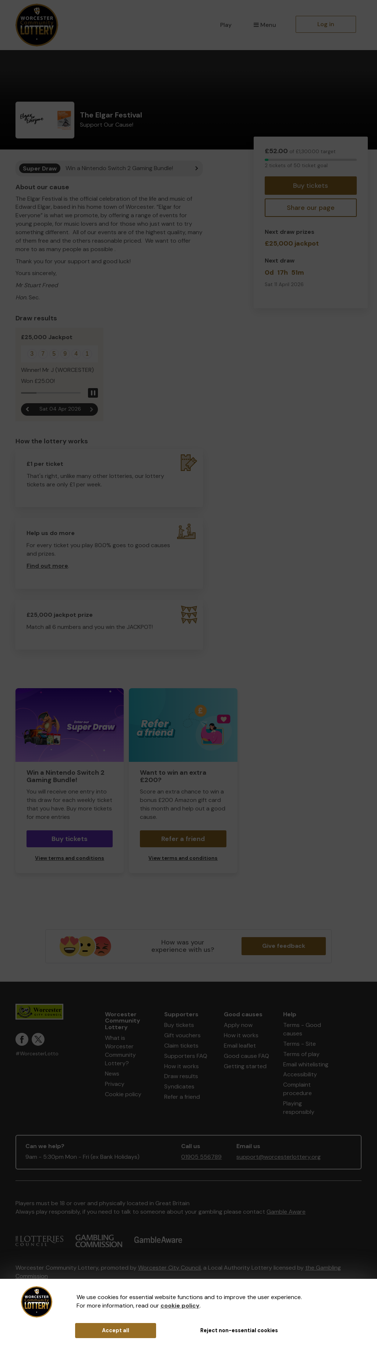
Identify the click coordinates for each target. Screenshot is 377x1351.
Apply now (238, 1025)
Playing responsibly (298, 1108)
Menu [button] (265, 25)
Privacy (114, 1084)
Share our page (311, 207)
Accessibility (300, 1074)
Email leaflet (240, 1045)
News (112, 1073)
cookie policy (180, 1305)
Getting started (245, 1066)
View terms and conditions (69, 858)
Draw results (181, 1076)
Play (226, 25)
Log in (325, 24)
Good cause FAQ (246, 1056)
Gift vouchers (182, 1035)
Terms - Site (299, 1044)
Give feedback (283, 946)
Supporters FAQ (185, 1056)
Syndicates (179, 1086)
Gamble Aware (286, 1211)
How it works (181, 1066)
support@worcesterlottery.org (278, 1157)
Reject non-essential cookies (239, 1330)
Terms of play (301, 1054)
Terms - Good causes (302, 1029)
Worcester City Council (169, 1267)
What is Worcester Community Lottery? (120, 1050)
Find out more (47, 566)
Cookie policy (123, 1094)
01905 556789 (201, 1157)
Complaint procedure (297, 1089)
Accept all (115, 1330)
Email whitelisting (305, 1064)
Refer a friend (183, 838)
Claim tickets (181, 1045)
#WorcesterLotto (37, 1054)
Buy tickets (310, 185)
